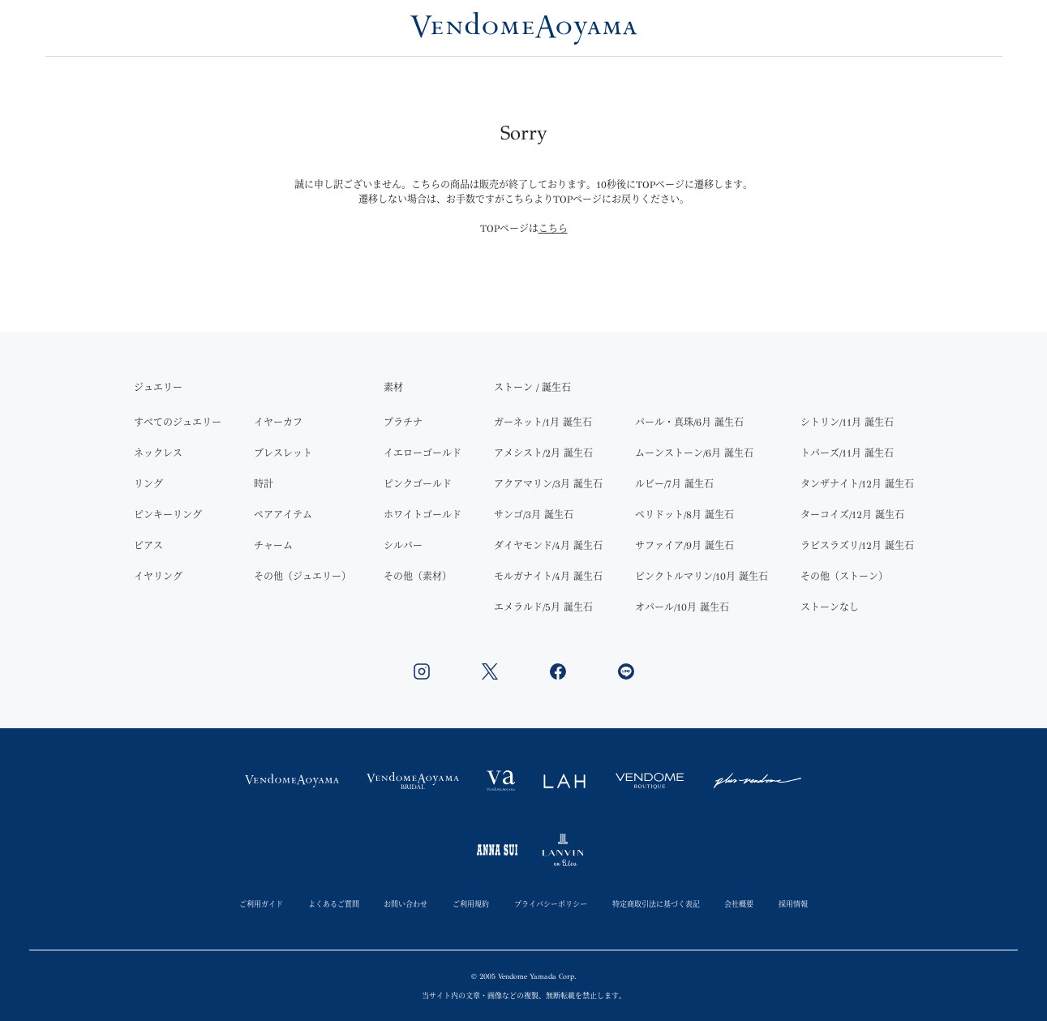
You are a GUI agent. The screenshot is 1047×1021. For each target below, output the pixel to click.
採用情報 (793, 903)
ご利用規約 (471, 903)
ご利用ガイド (261, 903)
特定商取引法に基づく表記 (656, 903)
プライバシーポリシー (550, 903)
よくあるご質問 (333, 903)
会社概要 (738, 903)
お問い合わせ (405, 903)
